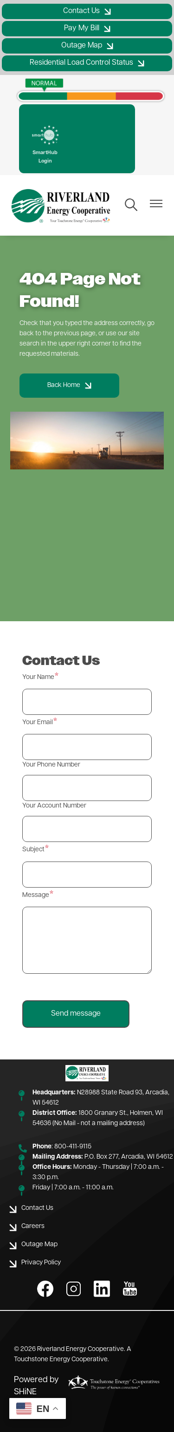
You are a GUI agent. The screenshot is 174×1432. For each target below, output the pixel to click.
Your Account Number (54, 805)
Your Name (38, 677)
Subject (33, 849)
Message (35, 895)
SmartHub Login (45, 145)
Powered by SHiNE (36, 1386)
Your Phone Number (51, 764)
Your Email (37, 722)
